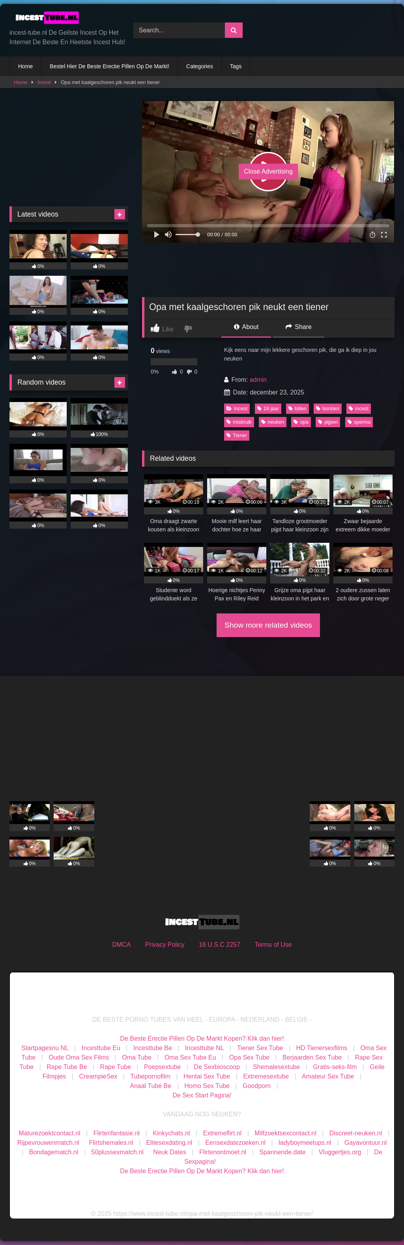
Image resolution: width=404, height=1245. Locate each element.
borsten (327, 408)
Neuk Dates (169, 1152)
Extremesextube (266, 1076)
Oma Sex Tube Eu (190, 1057)
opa (301, 422)
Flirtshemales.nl (111, 1142)
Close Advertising (268, 171)
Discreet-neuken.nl (355, 1133)
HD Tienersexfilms (322, 1048)
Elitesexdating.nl (169, 1142)
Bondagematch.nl (54, 1152)
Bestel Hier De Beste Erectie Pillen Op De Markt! (109, 66)
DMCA (121, 944)
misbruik (239, 422)
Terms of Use (273, 944)
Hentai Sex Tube (206, 1076)
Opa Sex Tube (249, 1057)
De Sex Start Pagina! (201, 1095)
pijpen (328, 422)
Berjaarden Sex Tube (312, 1057)
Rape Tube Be (67, 1067)
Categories (199, 66)
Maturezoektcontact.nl (49, 1133)
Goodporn (257, 1085)
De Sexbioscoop (217, 1067)
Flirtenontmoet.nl (222, 1152)
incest (358, 408)
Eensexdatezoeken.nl (235, 1142)
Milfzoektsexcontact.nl (285, 1133)
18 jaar (268, 408)
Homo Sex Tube (207, 1085)
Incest (44, 82)
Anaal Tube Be (151, 1085)
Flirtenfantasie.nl (117, 1133)
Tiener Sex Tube (260, 1048)
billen (297, 408)
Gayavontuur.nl (365, 1142)
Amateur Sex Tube (328, 1076)
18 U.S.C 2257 (219, 944)
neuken (272, 422)
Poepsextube (162, 1067)
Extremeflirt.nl (222, 1133)
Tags (236, 66)
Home (25, 66)
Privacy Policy (165, 944)
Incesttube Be (152, 1048)
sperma (359, 422)
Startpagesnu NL (45, 1048)
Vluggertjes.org (340, 1152)
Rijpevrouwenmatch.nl (48, 1142)
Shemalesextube (276, 1067)
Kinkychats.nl (171, 1133)
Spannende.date (282, 1152)
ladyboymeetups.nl (305, 1142)
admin (258, 379)
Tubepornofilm (150, 1076)
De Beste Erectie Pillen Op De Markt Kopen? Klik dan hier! (202, 1038)
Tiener (236, 435)
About (246, 326)
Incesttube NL (204, 1048)
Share (299, 326)
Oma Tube (137, 1057)
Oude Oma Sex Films (79, 1057)
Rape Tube (115, 1067)
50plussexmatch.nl (117, 1152)
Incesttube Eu (101, 1048)
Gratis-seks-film (335, 1067)
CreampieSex (98, 1076)
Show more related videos (268, 625)
